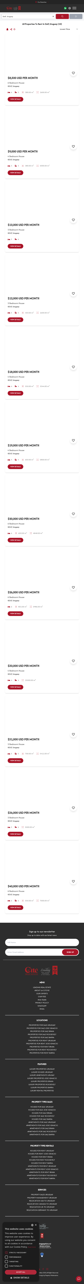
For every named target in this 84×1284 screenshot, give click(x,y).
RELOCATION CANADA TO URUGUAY (42, 1204)
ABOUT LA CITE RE (42, 990)
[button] (21, 1277)
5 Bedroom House (16, 229)
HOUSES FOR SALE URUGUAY (41, 1106)
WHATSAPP (42, 1005)
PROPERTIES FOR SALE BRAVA (42, 1031)
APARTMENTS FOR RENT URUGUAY (42, 1166)
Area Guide (42, 999)
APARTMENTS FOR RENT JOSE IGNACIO (42, 1169)
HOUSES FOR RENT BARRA (42, 1163)
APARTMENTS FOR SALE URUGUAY (42, 1122)
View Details (15, 99)
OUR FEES (42, 996)
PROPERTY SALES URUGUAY (42, 1194)
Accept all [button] (20, 1272)
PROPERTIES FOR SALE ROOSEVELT (42, 1034)
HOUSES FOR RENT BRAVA (42, 1156)
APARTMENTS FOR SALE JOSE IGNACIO (42, 1125)
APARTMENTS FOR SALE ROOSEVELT (42, 1131)
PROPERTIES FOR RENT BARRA (42, 1052)
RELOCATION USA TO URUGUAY (42, 1200)
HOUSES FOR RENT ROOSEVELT (42, 1159)
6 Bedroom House (16, 82)
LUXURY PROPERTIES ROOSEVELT (42, 1084)
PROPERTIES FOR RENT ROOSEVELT (42, 1049)
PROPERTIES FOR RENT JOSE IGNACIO (42, 1043)
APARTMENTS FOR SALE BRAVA (42, 1128)
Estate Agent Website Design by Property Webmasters (42, 1275)
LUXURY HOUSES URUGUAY (42, 1072)
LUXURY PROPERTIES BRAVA (42, 1081)
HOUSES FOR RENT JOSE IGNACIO (42, 1153)
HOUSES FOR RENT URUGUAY (42, 1150)
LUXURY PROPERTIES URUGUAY (42, 1069)
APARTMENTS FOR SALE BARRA (42, 1134)
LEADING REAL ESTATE (42, 987)
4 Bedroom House (16, 156)
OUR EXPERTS (42, 993)
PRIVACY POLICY (42, 1002)
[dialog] (20, 1252)
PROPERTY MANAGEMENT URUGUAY (42, 1197)
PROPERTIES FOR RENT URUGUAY (42, 1040)
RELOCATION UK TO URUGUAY (42, 1207)
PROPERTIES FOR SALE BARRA (42, 1037)
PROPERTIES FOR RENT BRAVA (42, 1046)
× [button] (36, 1225)
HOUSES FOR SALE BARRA (42, 1119)
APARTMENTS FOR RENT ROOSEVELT (42, 1175)
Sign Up (70, 952)
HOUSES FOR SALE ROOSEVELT (42, 1116)
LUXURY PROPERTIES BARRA (42, 1087)
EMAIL (42, 1008)
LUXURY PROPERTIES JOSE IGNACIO (42, 1078)
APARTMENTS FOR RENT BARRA (42, 1178)
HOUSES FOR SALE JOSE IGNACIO (42, 1109)
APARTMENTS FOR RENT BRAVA (42, 1172)
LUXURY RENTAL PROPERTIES (42, 1090)
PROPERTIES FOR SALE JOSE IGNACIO (42, 1028)
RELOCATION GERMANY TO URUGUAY (42, 1210)
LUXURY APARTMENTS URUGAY (42, 1075)
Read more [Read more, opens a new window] (32, 1247)
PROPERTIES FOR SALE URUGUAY (42, 1025)
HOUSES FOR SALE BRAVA (42, 1113)
